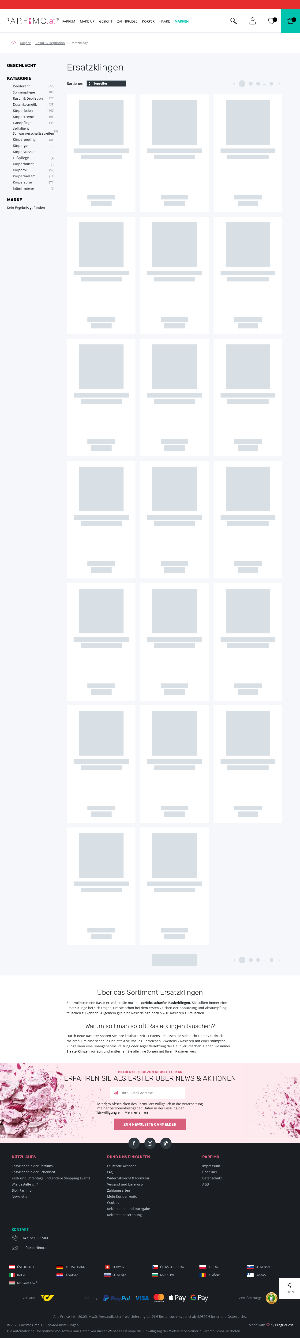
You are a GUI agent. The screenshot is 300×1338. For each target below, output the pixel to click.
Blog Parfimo (21, 1190)
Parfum (68, 21)
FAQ (110, 1172)
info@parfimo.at (35, 1247)
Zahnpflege (127, 21)
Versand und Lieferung (125, 1184)
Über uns (209, 1172)
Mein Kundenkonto (122, 1196)
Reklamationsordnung (124, 1215)
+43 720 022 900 (35, 1238)
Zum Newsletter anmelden (150, 1125)
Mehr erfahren (136, 1112)
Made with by (271, 1325)
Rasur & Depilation (50, 43)
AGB (205, 1184)
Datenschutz (212, 1178)
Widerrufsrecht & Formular (128, 1178)
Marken (182, 21)
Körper (25, 43)
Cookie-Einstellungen (62, 1325)
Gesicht (105, 21)
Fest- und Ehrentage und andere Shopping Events (51, 1178)
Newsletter (20, 1196)
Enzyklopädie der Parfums (32, 1166)
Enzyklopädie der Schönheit (33, 1172)
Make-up (87, 21)
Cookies (113, 1202)
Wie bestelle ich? (25, 1184)
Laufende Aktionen (122, 1166)
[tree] (30, 137)
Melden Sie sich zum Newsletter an (150, 1076)
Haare (164, 21)
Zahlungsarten (118, 1190)
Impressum (211, 1166)
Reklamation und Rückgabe (128, 1208)
